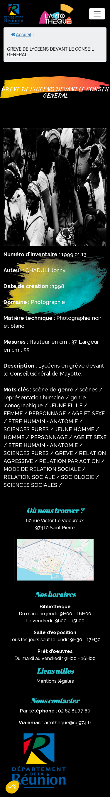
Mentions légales (55, 681)
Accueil (21, 34)
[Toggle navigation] (97, 13)
